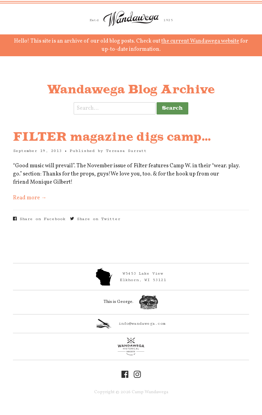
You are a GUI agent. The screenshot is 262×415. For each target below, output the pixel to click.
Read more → (29, 198)
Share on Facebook (39, 218)
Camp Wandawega (131, 19)
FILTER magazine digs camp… (112, 137)
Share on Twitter (95, 218)
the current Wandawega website (200, 41)
